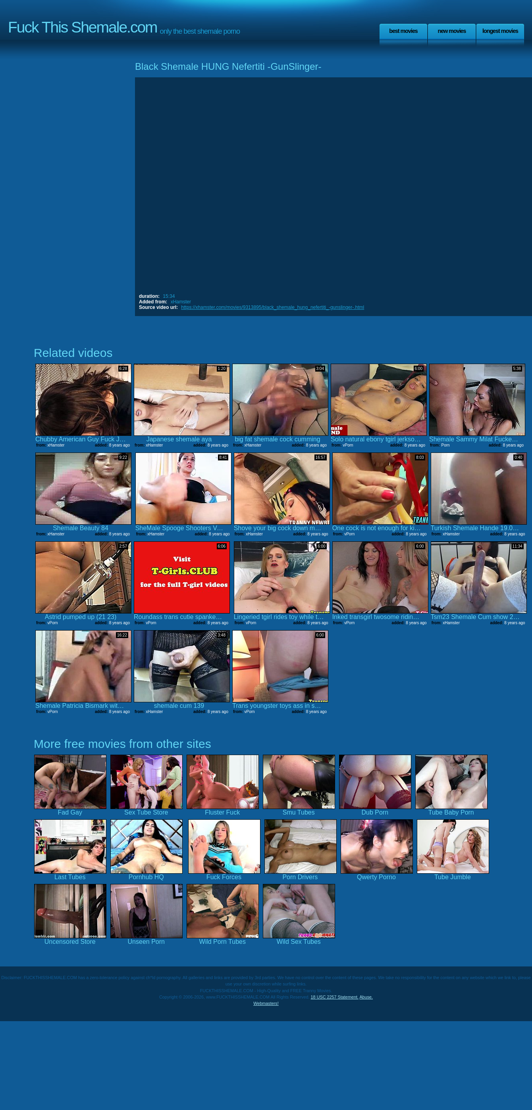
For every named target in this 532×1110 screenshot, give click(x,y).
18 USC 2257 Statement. (335, 997)
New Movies (452, 31)
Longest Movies (500, 31)
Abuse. (366, 997)
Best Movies (403, 31)
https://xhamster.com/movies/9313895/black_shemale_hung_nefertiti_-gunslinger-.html (272, 307)
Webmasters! (266, 1003)
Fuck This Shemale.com (82, 27)
